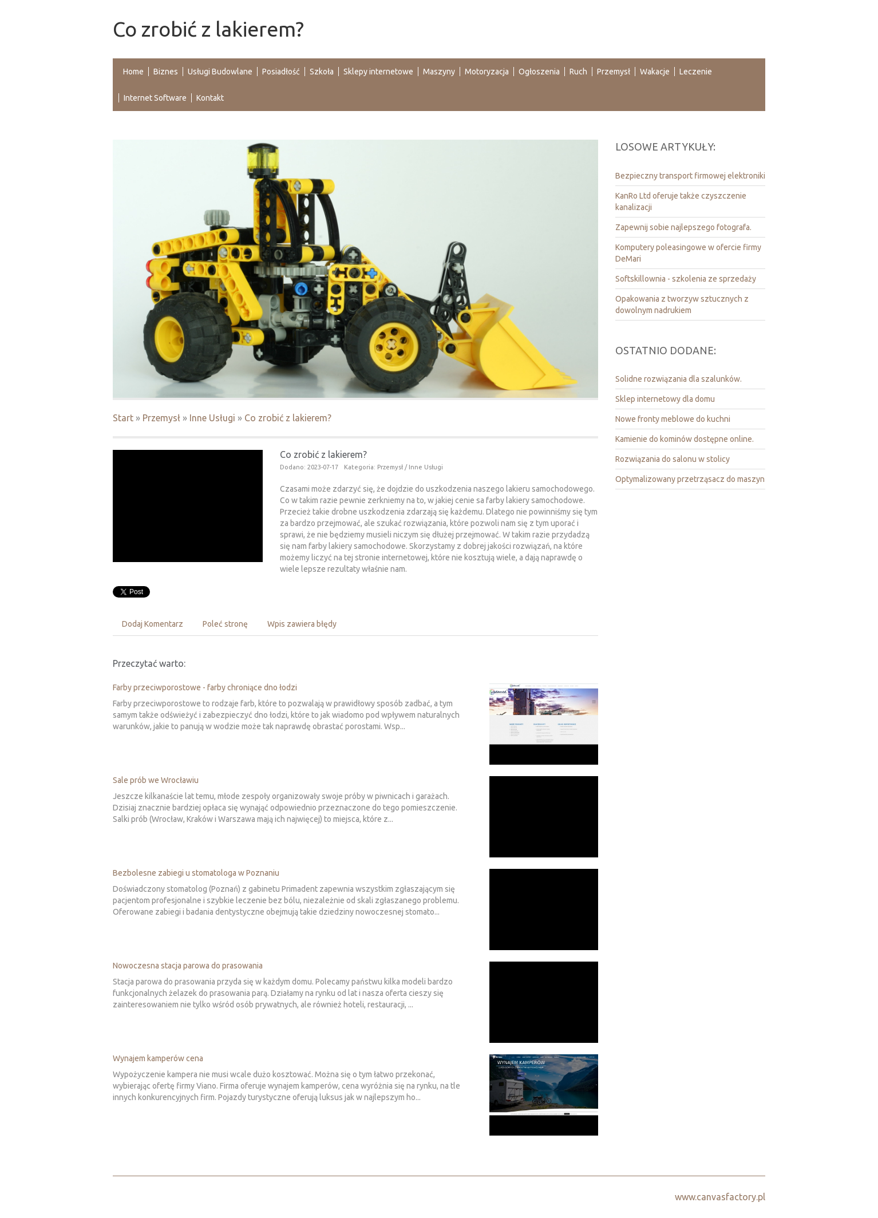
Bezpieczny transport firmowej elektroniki (690, 175)
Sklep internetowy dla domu (665, 399)
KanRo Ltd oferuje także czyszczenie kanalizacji (680, 201)
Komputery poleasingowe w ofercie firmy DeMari (688, 253)
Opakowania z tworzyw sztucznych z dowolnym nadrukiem (682, 304)
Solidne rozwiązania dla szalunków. (678, 378)
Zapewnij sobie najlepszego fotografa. (683, 227)
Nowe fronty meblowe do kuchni (672, 419)
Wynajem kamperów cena (158, 1058)
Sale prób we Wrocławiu (156, 780)
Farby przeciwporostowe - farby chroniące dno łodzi (205, 687)
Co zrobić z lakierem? (287, 418)
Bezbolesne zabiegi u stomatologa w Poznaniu (196, 872)
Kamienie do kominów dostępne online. (684, 439)
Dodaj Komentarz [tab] (152, 623)
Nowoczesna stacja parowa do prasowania (188, 965)
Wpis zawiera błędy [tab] (302, 623)
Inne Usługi (212, 418)
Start (123, 418)
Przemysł (161, 418)
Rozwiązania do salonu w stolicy (672, 459)
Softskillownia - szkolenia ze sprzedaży (685, 278)
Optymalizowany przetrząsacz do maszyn (690, 479)
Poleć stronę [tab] (225, 623)
